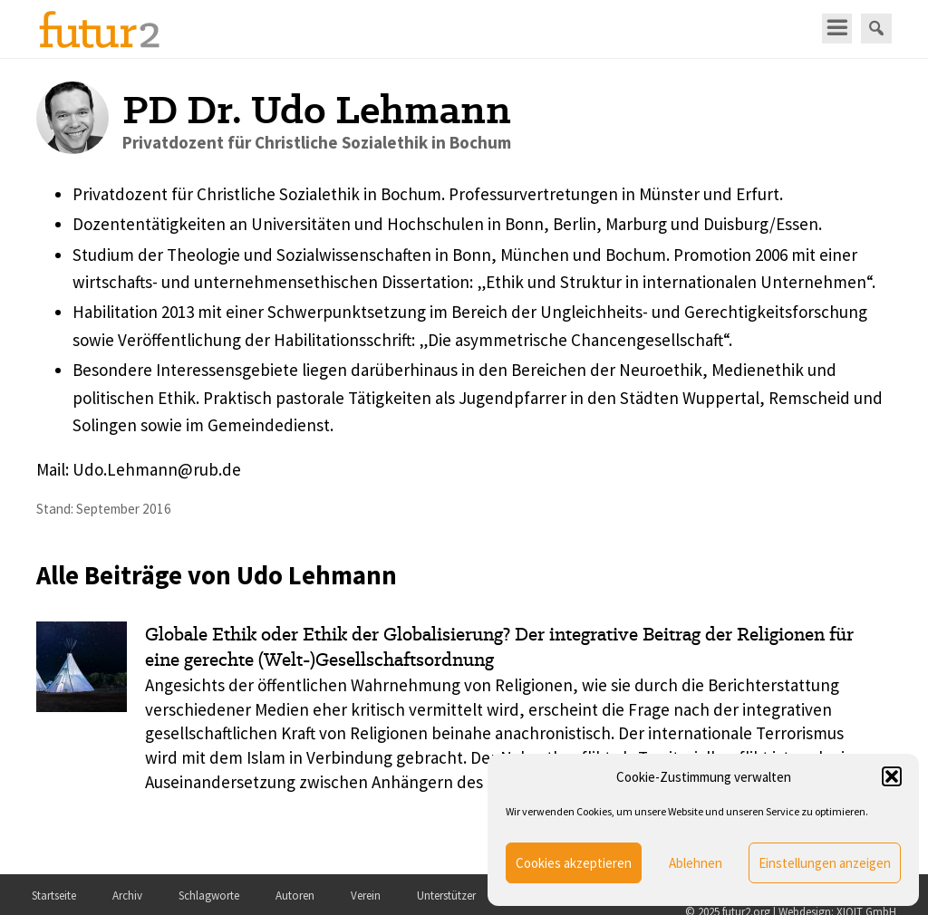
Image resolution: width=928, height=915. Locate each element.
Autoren (295, 895)
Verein (366, 895)
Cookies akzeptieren (574, 863)
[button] (892, 776)
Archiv (127, 895)
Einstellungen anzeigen (825, 863)
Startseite (54, 895)
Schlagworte (209, 895)
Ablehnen (695, 863)
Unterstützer (446, 895)
